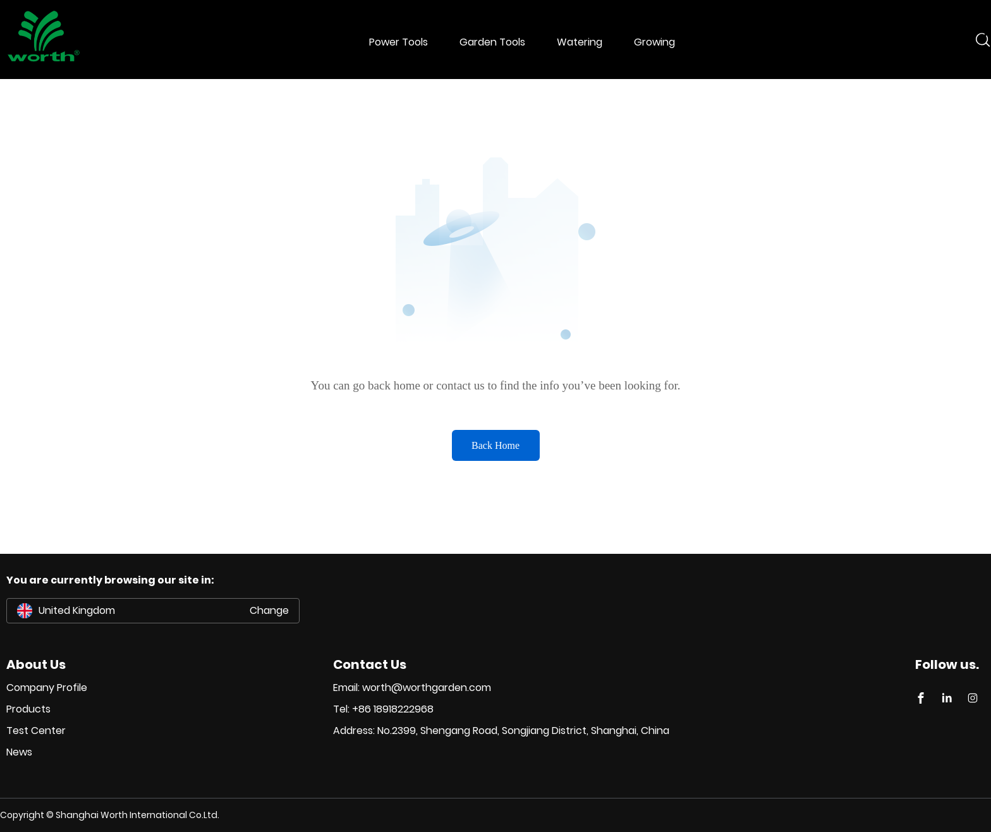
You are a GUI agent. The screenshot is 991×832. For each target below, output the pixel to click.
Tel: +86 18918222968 (383, 709)
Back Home (495, 445)
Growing (654, 42)
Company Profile (46, 687)
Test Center (36, 730)
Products (28, 709)
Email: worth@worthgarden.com (412, 687)
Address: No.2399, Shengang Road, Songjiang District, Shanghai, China (501, 730)
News (19, 752)
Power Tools (398, 42)
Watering (579, 42)
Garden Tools (492, 42)
